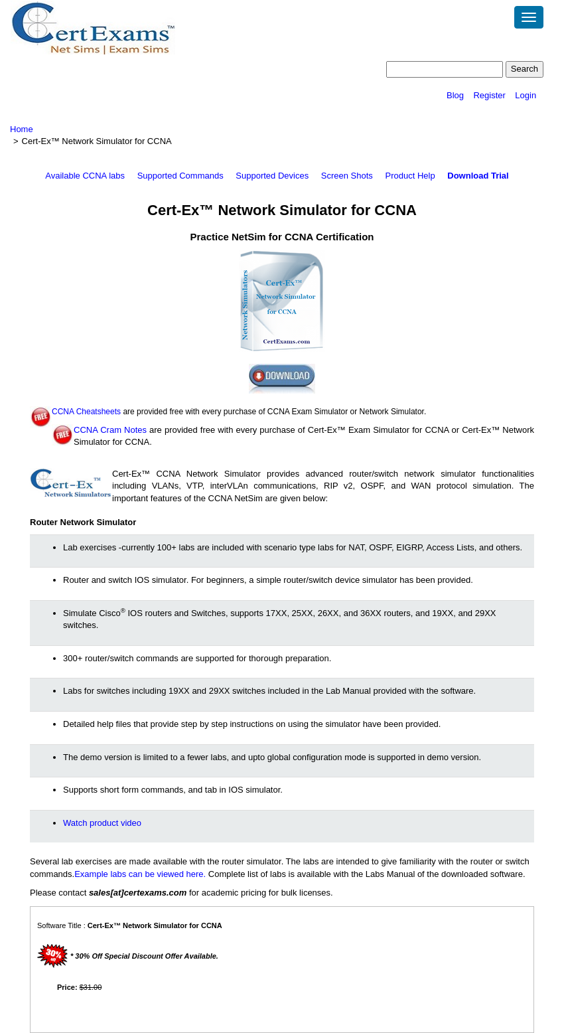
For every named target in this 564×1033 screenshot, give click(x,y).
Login (525, 95)
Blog (455, 95)
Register (489, 95)
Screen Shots (347, 176)
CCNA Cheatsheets (86, 411)
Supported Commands (180, 176)
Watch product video (102, 823)
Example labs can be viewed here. (140, 874)
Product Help (410, 176)
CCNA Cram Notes (110, 430)
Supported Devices (272, 176)
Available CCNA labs (85, 176)
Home (21, 129)
